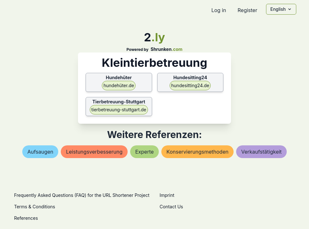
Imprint (167, 195)
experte (144, 152)
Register (247, 10)
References (26, 218)
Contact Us (171, 206)
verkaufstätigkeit (261, 152)
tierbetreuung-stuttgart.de (118, 109)
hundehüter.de (118, 85)
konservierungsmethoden (197, 152)
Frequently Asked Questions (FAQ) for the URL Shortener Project (81, 195)
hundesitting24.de (190, 85)
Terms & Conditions (34, 206)
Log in (218, 10)
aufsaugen (40, 152)
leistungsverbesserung (94, 152)
